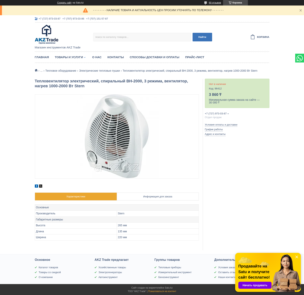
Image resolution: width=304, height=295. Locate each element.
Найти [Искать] (202, 37)
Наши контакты (227, 277)
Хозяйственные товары (112, 267)
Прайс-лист (194, 57)
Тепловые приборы (169, 267)
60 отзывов (215, 2)
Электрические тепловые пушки (99, 70)
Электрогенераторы (110, 272)
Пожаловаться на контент (162, 291)
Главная (42, 57)
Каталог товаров (48, 267)
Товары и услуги (69, 57)
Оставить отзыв (227, 272)
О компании (46, 277)
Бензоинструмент (168, 277)
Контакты (115, 57)
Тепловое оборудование (60, 70)
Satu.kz (169, 287)
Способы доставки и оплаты (154, 57)
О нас (96, 57)
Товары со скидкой (50, 272)
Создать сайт (64, 2)
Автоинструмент (108, 277)
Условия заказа (227, 267)
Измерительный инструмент (175, 272)
